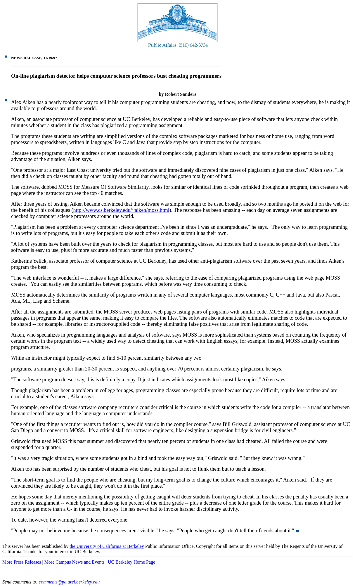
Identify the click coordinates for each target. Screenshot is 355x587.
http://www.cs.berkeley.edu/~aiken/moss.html (121, 210)
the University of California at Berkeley (107, 546)
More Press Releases (22, 562)
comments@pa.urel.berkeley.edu (69, 581)
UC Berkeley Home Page (131, 562)
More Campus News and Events (75, 562)
